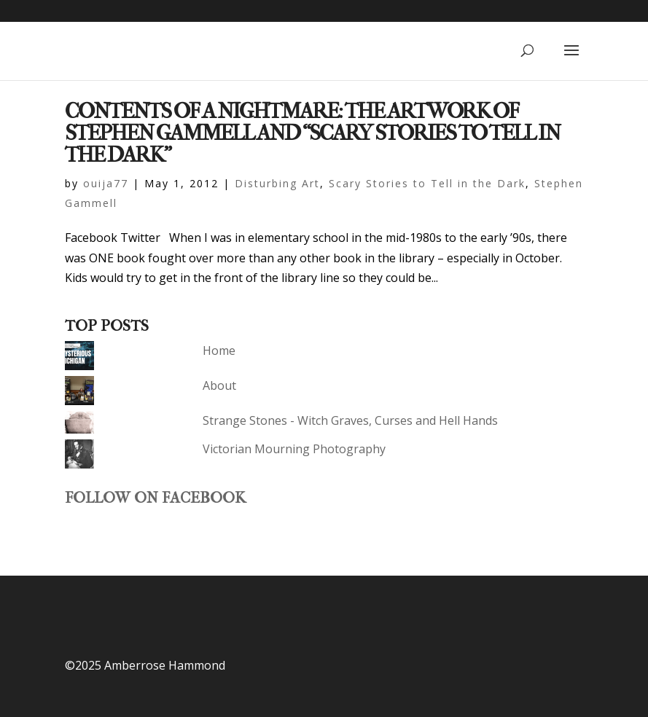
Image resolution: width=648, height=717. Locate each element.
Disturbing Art (277, 183)
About (219, 385)
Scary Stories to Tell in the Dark (427, 183)
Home (219, 350)
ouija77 (105, 183)
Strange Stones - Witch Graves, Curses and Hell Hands (350, 420)
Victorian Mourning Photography (294, 449)
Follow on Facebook (155, 497)
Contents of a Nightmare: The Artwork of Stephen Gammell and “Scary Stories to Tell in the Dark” (312, 133)
